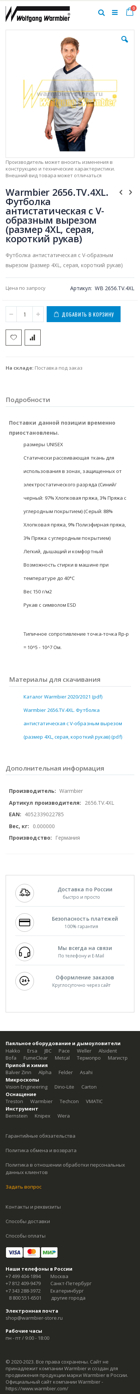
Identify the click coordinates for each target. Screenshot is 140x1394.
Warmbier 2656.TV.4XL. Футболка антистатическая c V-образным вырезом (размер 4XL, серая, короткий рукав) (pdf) (73, 723)
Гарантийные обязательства (40, 1135)
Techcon (69, 1101)
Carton (89, 1086)
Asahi (86, 1072)
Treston (14, 1101)
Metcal (62, 1057)
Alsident (108, 1050)
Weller (84, 1050)
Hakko (13, 1050)
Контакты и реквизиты (33, 1206)
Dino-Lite (64, 1086)
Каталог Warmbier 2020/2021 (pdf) (63, 696)
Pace (64, 1050)
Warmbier (41, 1101)
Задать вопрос (23, 1186)
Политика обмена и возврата (41, 1150)
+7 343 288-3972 (23, 1290)
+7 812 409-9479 (23, 1283)
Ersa (32, 1050)
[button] (124, 45)
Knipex (42, 1115)
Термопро (89, 1057)
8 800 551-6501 (25, 1297)
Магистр (118, 1057)
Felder (66, 1072)
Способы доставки (28, 1221)
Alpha (45, 1072)
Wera (63, 1115)
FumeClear (36, 1057)
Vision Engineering (26, 1086)
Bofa (11, 1057)
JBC (48, 1050)
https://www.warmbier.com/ (37, 1388)
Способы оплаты (26, 1235)
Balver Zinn (18, 1072)
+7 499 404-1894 (23, 1276)
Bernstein (17, 1115)
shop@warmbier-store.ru (34, 1317)
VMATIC (94, 1101)
